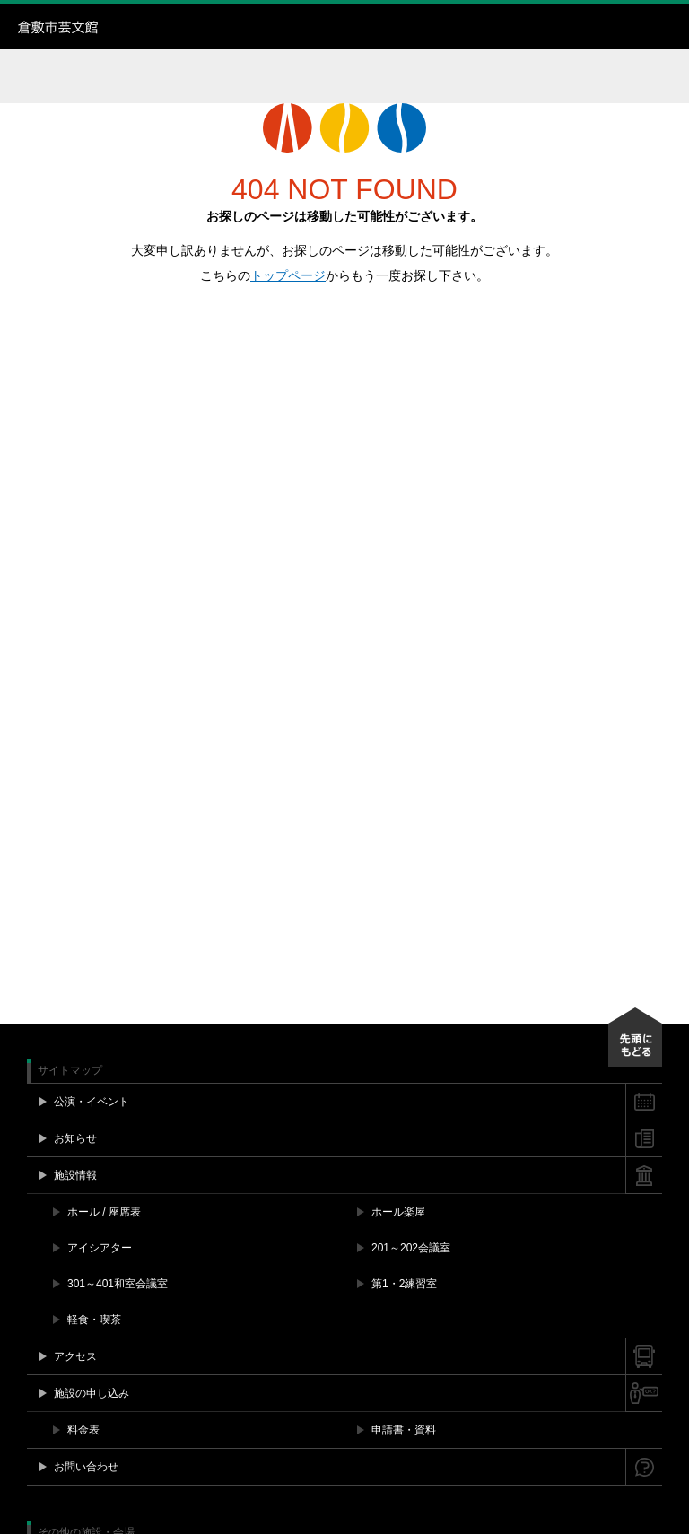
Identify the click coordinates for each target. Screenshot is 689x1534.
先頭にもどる (635, 1037)
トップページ (288, 275)
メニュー (666, 26)
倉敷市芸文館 (130, 27)
